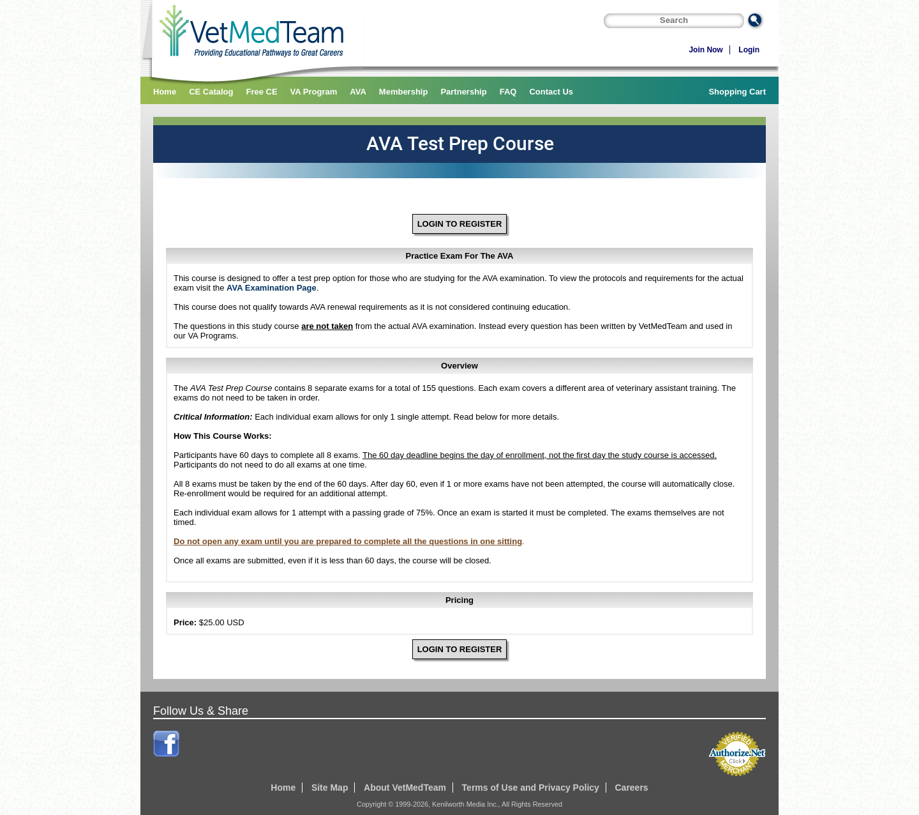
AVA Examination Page (272, 288)
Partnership (463, 91)
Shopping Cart (737, 91)
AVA (358, 91)
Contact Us (551, 91)
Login (748, 49)
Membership (403, 91)
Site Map (329, 787)
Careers (631, 787)
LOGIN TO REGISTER (459, 224)
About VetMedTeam (405, 787)
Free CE (261, 91)
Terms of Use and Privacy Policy (530, 787)
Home (164, 91)
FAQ (508, 91)
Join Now (705, 49)
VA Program (314, 91)
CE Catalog (211, 91)
